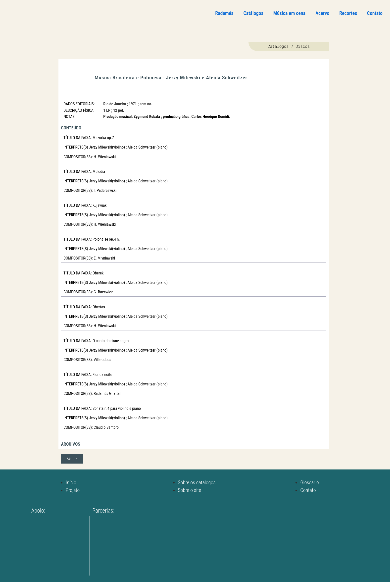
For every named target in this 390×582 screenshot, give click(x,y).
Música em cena (289, 13)
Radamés (224, 13)
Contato (375, 13)
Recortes (348, 13)
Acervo (322, 13)
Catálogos (253, 13)
